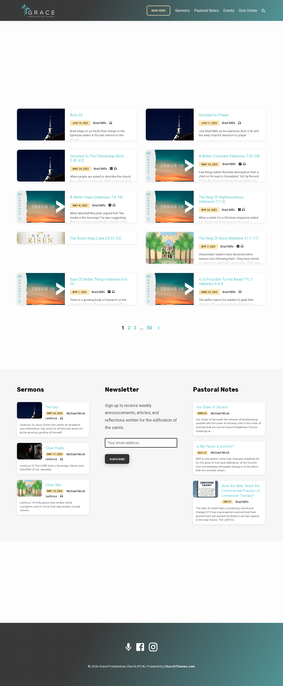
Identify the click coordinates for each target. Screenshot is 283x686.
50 (149, 328)
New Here (158, 10)
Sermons (182, 10)
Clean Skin (53, 485)
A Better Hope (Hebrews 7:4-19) (96, 197)
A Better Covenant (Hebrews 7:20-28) (229, 156)
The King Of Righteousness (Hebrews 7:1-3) (221, 199)
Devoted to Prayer (214, 115)
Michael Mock (76, 413)
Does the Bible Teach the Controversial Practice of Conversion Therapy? (241, 491)
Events (228, 10)
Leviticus (51, 418)
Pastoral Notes (206, 10)
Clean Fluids (55, 448)
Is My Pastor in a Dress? (215, 446)
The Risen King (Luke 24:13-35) (95, 238)
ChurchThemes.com (179, 666)
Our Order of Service (212, 407)
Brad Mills (100, 123)
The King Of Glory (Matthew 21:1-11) (228, 238)
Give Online (248, 10)
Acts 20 (76, 115)
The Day (52, 407)
